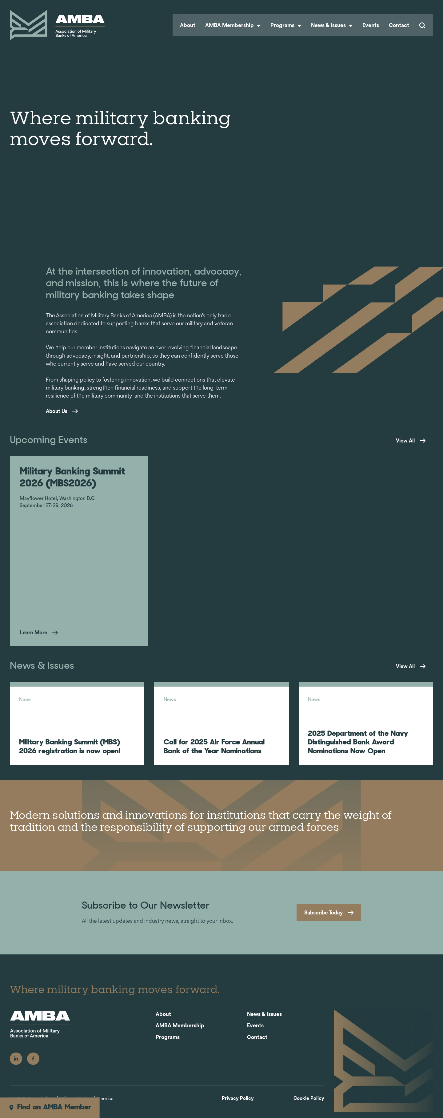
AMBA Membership (233, 25)
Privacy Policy (238, 1104)
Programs (285, 25)
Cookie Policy (308, 1104)
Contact (399, 25)
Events (370, 25)
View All (403, 440)
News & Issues (332, 25)
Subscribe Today (320, 919)
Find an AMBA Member (49, 1107)
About (187, 25)
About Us (57, 411)
